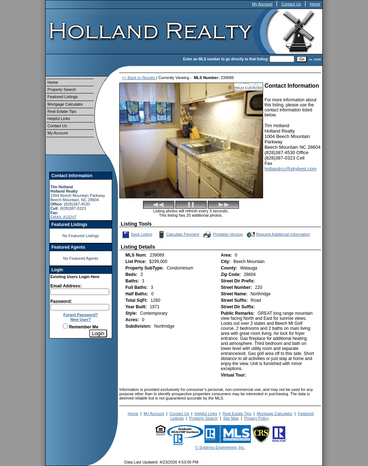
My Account (262, 4)
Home (315, 4)
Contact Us (291, 4)
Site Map (231, 418)
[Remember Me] (65, 326)
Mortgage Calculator (65, 104)
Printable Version (222, 235)
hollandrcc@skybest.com (290, 168)
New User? (80, 319)
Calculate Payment (178, 234)
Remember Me (80, 326)
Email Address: (66, 286)
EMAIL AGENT (63, 217)
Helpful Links (58, 118)
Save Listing (136, 235)
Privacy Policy (256, 418)
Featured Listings (62, 96)
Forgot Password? (80, 315)
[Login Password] (79, 307)
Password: (61, 301)
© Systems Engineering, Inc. (220, 447)
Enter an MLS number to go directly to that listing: (226, 59)
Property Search (61, 89)
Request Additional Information (277, 235)
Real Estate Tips (61, 111)
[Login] (98, 333)
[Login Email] (79, 292)
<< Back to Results (139, 77)
